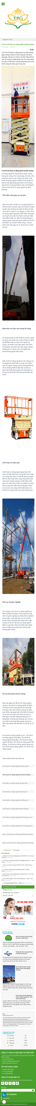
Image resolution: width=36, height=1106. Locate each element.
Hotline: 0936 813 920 (7, 1059)
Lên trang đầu (16, 850)
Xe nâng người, (21, 1024)
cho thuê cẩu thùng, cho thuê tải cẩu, (12, 1017)
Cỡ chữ (28, 49)
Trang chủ (5, 39)
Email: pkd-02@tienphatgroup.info (11, 1061)
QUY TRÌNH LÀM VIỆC (7, 1073)
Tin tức (10, 39)
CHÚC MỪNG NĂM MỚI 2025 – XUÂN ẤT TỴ (14, 883)
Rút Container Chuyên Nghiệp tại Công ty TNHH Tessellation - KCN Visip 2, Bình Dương (24, 997)
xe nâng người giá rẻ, (12, 1024)
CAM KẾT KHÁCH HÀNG (8, 1069)
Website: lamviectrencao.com (9, 1063)
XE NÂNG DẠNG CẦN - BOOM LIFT (11, 892)
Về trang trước (7, 850)
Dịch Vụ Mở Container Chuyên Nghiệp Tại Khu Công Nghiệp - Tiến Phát (23, 968)
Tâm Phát (24, 1104)
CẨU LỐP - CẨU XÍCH (8, 895)
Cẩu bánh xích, (28, 1020)
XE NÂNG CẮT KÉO (7, 890)
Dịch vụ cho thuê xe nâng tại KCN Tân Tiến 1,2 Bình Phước (17, 865)
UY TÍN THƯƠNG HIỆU (7, 1071)
